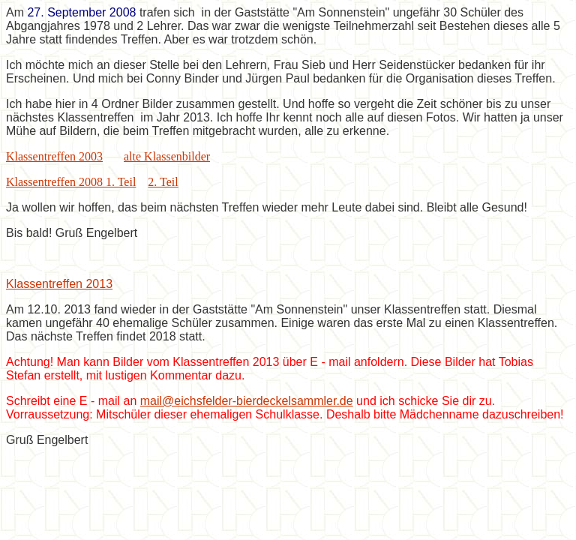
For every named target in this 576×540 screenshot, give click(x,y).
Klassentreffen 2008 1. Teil (71, 182)
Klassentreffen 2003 (54, 156)
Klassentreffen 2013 (59, 284)
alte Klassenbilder (167, 156)
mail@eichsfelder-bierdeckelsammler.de (246, 400)
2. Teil (163, 182)
